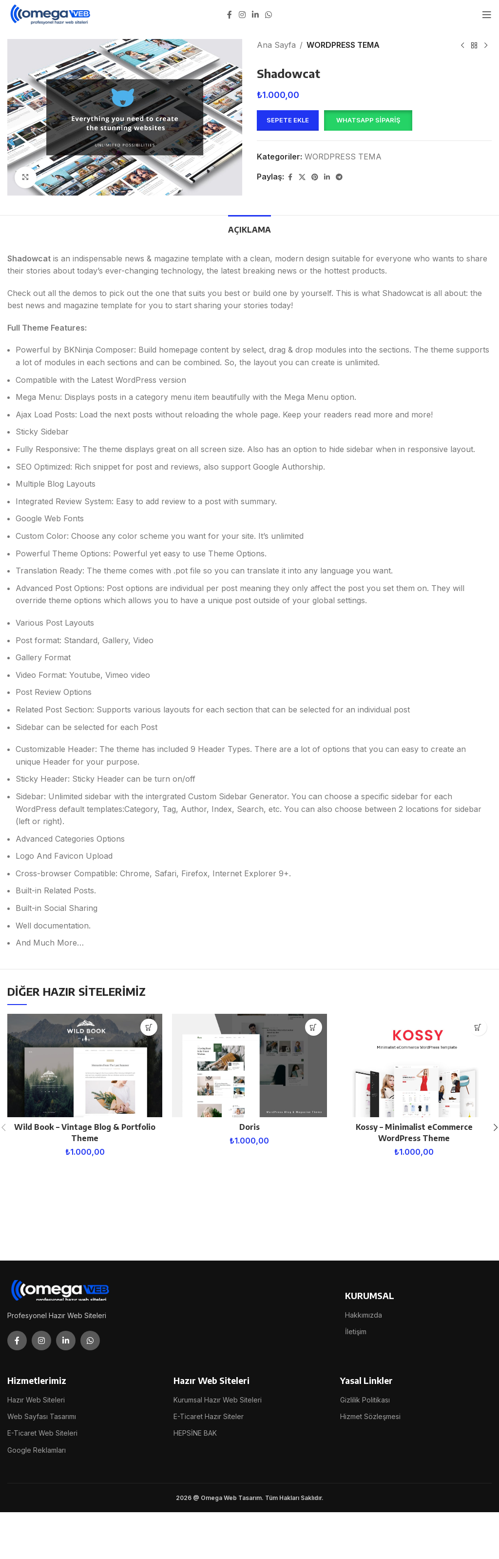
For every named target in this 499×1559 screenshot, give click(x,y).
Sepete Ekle (288, 120)
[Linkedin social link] (255, 14)
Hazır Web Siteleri (36, 1400)
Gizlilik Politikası (365, 1400)
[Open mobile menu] (487, 14)
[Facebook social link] (229, 14)
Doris (249, 1127)
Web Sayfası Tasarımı (41, 1416)
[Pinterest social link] (314, 177)
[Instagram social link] (242, 14)
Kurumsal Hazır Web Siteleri (217, 1400)
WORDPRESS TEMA (343, 45)
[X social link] (302, 177)
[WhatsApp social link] (268, 14)
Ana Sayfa (276, 45)
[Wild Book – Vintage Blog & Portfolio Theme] (84, 1065)
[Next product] (486, 46)
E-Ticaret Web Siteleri (42, 1433)
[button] (368, 120)
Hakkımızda (363, 1315)
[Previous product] (462, 46)
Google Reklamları (36, 1450)
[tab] (249, 228)
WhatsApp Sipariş (368, 120)
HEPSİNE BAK (195, 1433)
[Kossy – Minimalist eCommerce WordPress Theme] (414, 1065)
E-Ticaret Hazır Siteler (208, 1416)
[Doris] (249, 1065)
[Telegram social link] (339, 177)
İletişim (355, 1331)
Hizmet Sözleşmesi (370, 1416)
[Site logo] (51, 14)
